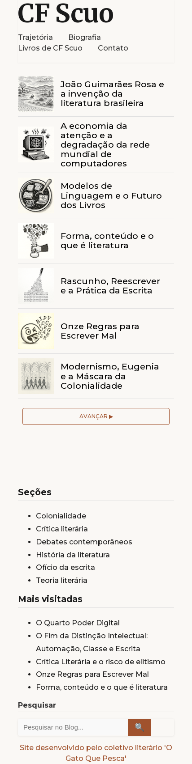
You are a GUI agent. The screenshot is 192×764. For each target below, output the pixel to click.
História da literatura (73, 555)
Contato (113, 48)
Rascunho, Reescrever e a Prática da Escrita (110, 286)
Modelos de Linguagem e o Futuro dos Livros (111, 195)
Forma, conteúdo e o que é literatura (107, 240)
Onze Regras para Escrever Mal (100, 331)
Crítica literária (62, 529)
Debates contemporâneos (84, 542)
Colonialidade (61, 516)
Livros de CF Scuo (50, 48)
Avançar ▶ (96, 416)
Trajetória (35, 37)
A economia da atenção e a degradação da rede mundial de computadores (105, 144)
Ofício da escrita (65, 567)
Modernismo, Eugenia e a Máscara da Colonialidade (110, 375)
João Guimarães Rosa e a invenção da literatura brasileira (112, 93)
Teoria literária (61, 580)
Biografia (84, 37)
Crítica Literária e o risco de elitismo (101, 662)
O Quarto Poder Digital (78, 623)
